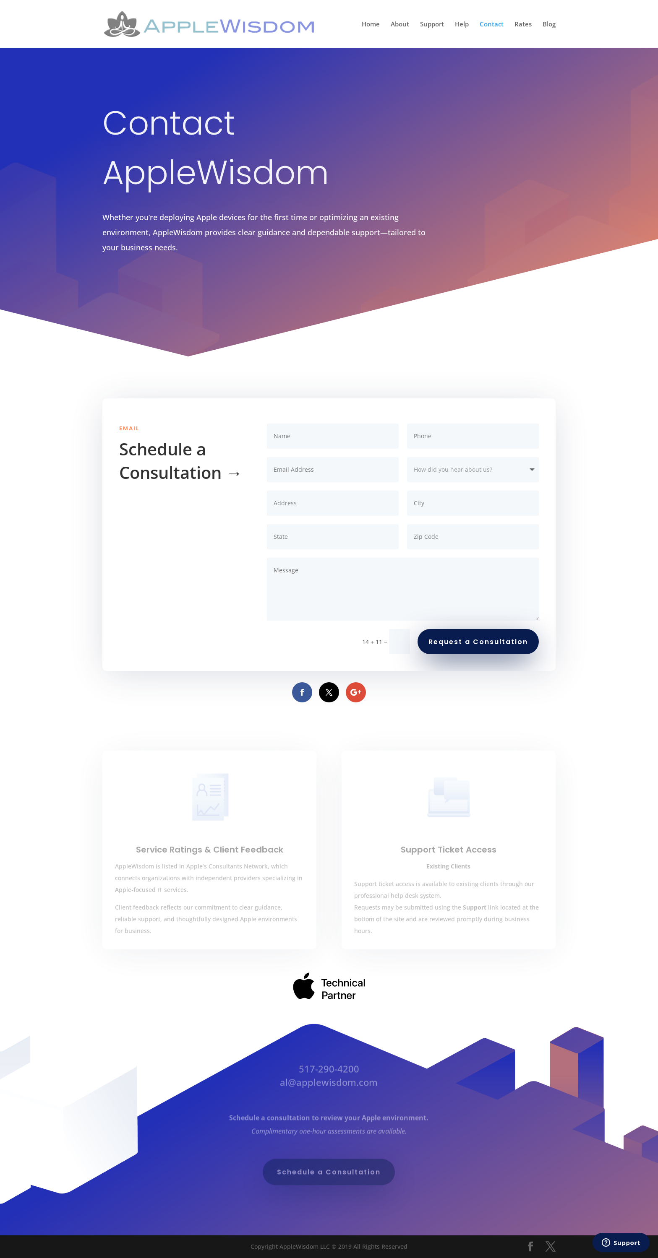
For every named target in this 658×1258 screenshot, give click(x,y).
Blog (549, 24)
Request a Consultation (478, 642)
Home (371, 24)
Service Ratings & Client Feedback (209, 864)
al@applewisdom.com (329, 1084)
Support (432, 24)
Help (462, 24)
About (400, 24)
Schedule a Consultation (329, 1174)
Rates (523, 24)
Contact (492, 24)
